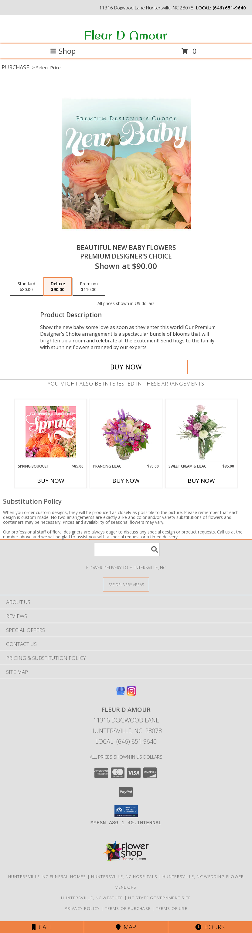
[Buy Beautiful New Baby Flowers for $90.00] (126, 367)
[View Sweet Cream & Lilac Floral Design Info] (201, 431)
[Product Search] (127, 549)
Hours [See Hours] (210, 927)
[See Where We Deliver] (126, 584)
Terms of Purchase (128, 908)
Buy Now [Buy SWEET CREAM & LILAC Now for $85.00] (201, 481)
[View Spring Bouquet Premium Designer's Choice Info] (51, 431)
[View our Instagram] (131, 693)
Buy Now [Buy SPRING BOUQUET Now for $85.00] (50, 481)
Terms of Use (171, 908)
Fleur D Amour (125, 35)
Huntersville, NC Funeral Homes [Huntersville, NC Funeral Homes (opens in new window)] (47, 876)
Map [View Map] (126, 927)
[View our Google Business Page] (120, 693)
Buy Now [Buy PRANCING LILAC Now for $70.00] (126, 481)
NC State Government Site (159, 897)
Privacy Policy (82, 908)
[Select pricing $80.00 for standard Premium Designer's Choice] (26, 287)
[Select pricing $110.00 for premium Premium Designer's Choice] (89, 287)
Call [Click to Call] (42, 927)
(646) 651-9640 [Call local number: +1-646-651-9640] (229, 8)
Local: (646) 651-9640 (126, 741)
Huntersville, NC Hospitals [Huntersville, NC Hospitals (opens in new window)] (124, 876)
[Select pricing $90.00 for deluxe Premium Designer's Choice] (57, 287)
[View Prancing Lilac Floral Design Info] (126, 431)
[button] (126, 811)
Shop (63, 51)
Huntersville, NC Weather (92, 897)
